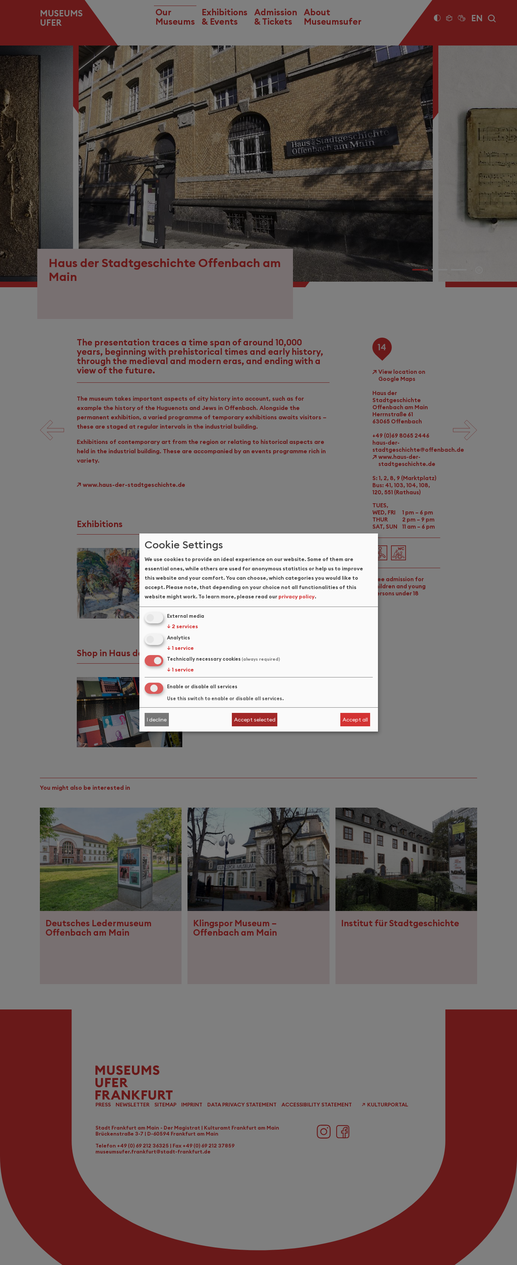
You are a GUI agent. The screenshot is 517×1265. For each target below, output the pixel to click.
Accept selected (254, 719)
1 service (180, 648)
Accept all (355, 719)
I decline (156, 719)
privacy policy (296, 596)
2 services (182, 626)
